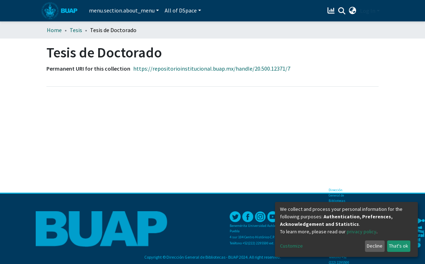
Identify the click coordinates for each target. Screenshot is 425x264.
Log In (367, 10)
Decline (374, 246)
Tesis (76, 30)
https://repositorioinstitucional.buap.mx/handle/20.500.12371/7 (211, 68)
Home (54, 30)
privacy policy (361, 231)
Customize (291, 246)
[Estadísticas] (332, 10)
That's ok (398, 246)
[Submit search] (342, 11)
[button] (353, 10)
